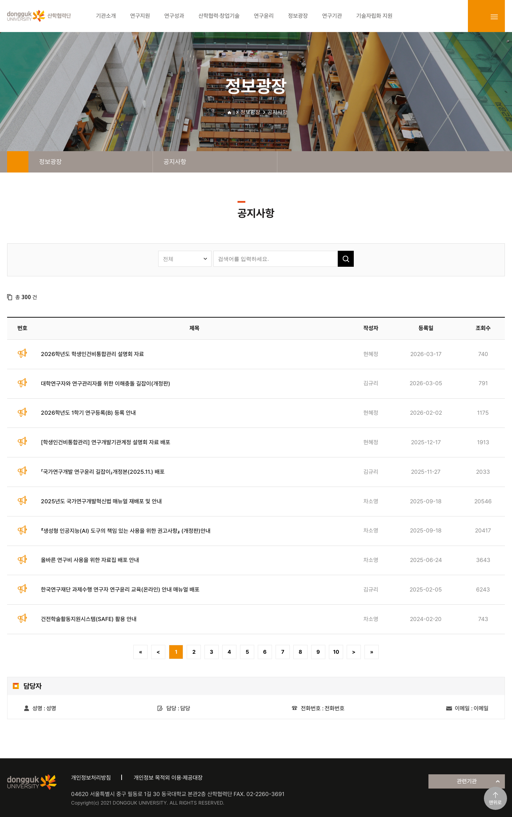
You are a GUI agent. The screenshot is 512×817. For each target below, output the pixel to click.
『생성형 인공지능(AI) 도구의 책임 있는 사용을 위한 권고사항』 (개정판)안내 (125, 530)
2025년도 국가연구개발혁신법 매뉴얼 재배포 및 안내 (101, 501)
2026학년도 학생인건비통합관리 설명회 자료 (92, 354)
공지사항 (277, 112)
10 (336, 652)
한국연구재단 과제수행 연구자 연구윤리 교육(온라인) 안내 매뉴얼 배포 (120, 589)
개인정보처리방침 (91, 777)
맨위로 (495, 802)
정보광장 (250, 112)
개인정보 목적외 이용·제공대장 (168, 777)
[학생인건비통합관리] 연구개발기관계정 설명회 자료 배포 (105, 442)
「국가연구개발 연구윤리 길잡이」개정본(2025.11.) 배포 (103, 471)
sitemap (494, 16)
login (478, 16)
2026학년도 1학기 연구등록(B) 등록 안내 (88, 412)
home (17, 162)
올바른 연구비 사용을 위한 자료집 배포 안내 (90, 560)
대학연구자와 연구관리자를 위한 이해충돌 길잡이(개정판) (105, 383)
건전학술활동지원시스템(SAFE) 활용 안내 (89, 619)
